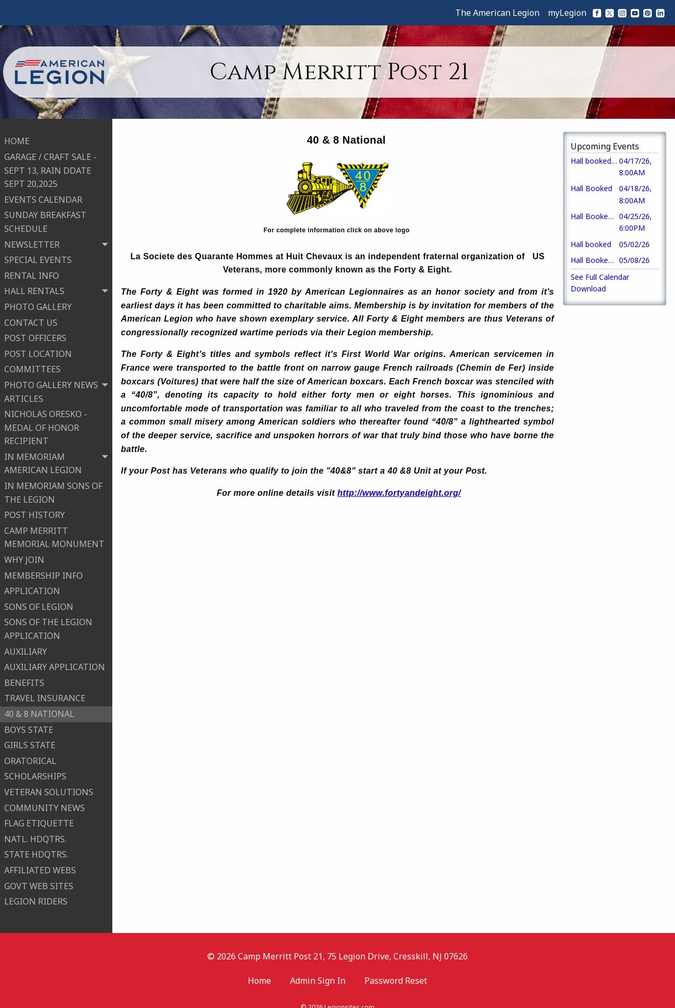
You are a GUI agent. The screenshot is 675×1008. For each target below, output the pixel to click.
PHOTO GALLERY (38, 300)
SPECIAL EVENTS (38, 253)
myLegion (567, 12)
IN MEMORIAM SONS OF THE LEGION (53, 486)
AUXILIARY (25, 645)
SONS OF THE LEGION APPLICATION (48, 622)
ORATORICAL (30, 754)
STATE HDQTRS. (36, 848)
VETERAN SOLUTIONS (48, 786)
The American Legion (497, 12)
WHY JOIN (24, 553)
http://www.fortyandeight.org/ (399, 492)
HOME (17, 134)
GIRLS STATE (29, 739)
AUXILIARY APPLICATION (54, 660)
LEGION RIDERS (36, 895)
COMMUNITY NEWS (44, 801)
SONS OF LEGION (38, 600)
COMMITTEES (32, 363)
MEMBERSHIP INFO (43, 568)
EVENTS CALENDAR (43, 193)
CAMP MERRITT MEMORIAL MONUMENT (54, 531)
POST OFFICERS (35, 331)
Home (259, 967)
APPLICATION (32, 584)
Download (588, 289)
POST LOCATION (38, 347)
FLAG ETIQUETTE (39, 817)
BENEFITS (24, 676)
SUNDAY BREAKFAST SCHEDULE (45, 215)
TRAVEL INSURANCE (44, 692)
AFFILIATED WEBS (40, 864)
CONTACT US (30, 316)
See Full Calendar (600, 277)
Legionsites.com (349, 994)
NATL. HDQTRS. (35, 832)
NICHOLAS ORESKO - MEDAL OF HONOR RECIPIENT (45, 421)
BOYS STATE (28, 723)
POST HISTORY (34, 508)
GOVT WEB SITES (38, 879)
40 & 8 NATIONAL (39, 707)
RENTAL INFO (31, 269)
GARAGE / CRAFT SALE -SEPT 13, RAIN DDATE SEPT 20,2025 (50, 164)
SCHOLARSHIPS (35, 770)
